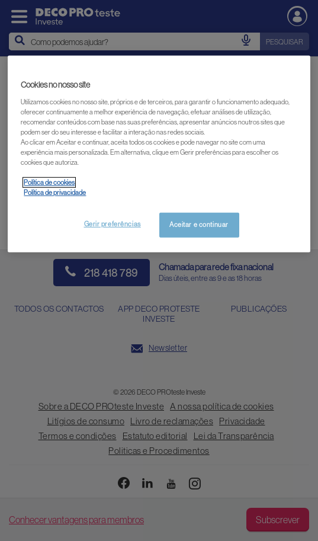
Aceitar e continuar (199, 224)
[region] (159, 154)
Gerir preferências (112, 224)
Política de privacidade (55, 192)
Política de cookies (49, 182)
